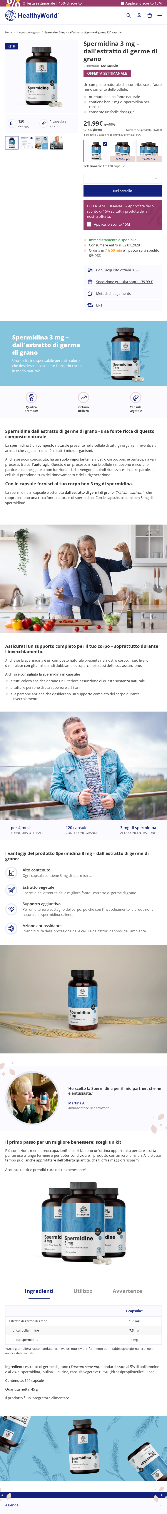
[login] (139, 15)
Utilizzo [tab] (83, 1291)
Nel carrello (122, 191)
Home (9, 32)
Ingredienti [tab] (39, 1291)
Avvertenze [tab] (127, 1291)
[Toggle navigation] (159, 15)
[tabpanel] (83, 1349)
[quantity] (122, 178)
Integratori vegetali (28, 32)
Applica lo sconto (143, 3)
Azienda (11, 1505)
